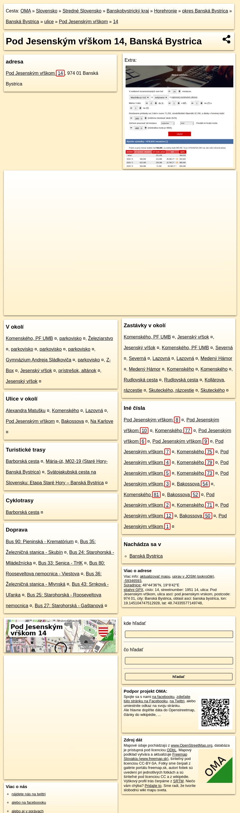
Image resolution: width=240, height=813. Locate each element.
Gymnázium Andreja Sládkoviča (38, 359)
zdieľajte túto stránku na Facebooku (157, 698)
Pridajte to (153, 785)
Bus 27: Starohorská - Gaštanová (69, 605)
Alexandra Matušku (26, 410)
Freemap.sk (128, 310)
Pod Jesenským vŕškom (83, 21)
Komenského (65, 410)
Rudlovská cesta (141, 379)
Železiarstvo (100, 338)
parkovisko (70, 338)
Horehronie (165, 10)
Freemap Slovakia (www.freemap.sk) (155, 756)
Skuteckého (213, 390)
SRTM (178, 781)
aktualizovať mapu (155, 576)
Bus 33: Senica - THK (60, 563)
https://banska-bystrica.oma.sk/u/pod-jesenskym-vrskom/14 (191, 310)
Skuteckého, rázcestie (171, 390)
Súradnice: (132, 585)
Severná (224, 347)
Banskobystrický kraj (128, 10)
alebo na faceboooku (29, 802)
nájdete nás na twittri (29, 794)
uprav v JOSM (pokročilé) (193, 576)
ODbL (171, 750)
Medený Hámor (216, 358)
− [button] (14, 189)
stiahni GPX (133, 590)
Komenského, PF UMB (29, 338)
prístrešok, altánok (77, 370)
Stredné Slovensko (82, 10)
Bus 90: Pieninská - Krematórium (40, 541)
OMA (26, 10)
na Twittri (177, 701)
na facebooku (163, 696)
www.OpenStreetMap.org (191, 745)
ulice (49, 21)
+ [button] (14, 180)
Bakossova (72, 421)
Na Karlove (101, 421)
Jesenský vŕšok (36, 370)
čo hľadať (133, 649)
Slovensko (46, 10)
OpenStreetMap (98, 310)
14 (115, 21)
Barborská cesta (22, 461)
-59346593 (132, 581)
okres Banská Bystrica (205, 10)
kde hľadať (135, 623)
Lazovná (94, 410)
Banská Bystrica (22, 21)
